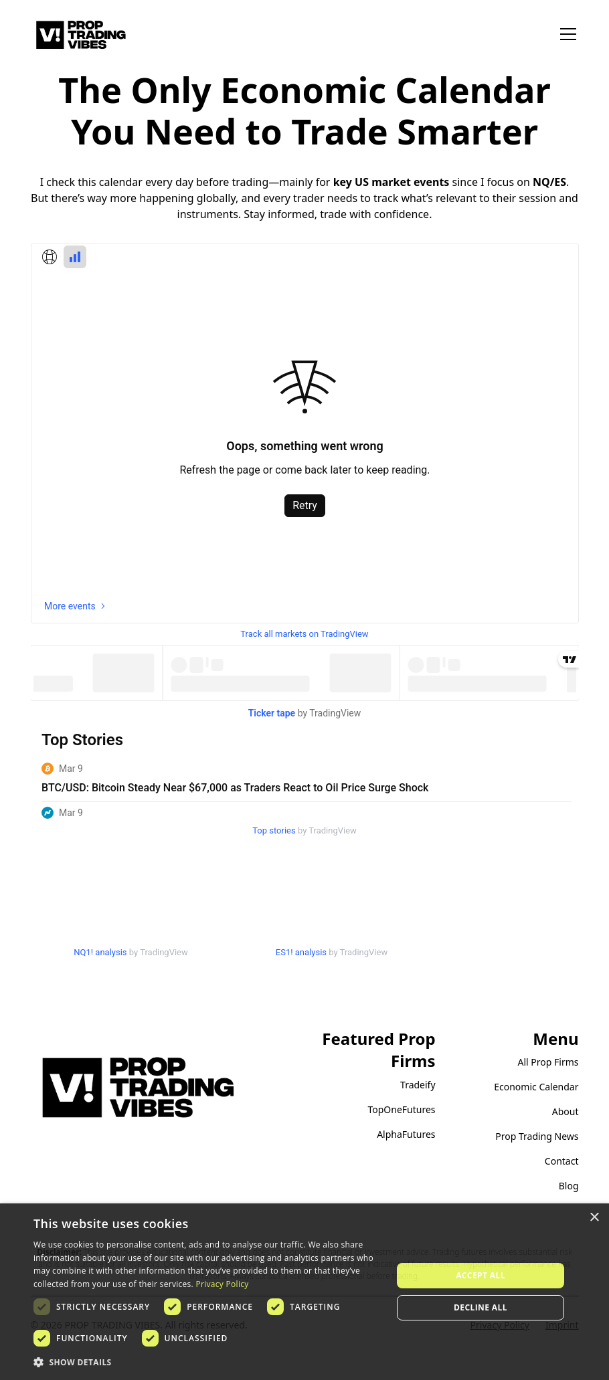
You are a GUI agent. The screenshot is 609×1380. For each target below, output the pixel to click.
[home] (81, 34)
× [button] (594, 1218)
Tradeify (418, 1084)
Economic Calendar (536, 1086)
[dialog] (304, 1291)
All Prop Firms (548, 1062)
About (565, 1111)
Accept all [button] (480, 1275)
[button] (565, 34)
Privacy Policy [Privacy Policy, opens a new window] (221, 1284)
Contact (562, 1161)
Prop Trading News (536, 1136)
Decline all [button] (480, 1307)
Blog (569, 1185)
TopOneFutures (401, 1109)
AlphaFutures (406, 1134)
